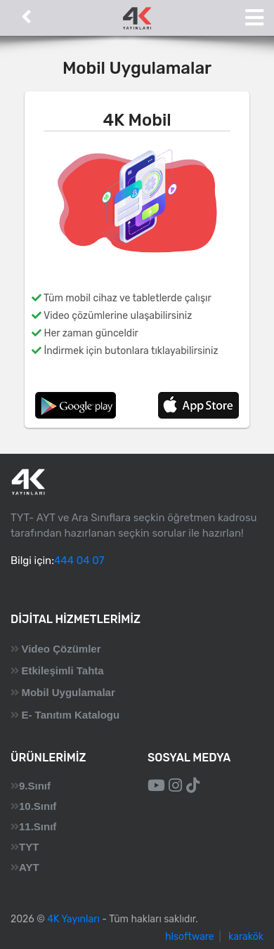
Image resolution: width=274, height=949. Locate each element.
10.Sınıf (37, 806)
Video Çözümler (60, 649)
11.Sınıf (37, 826)
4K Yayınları (73, 919)
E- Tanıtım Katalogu (70, 715)
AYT (29, 867)
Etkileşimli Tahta (62, 670)
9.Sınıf (35, 786)
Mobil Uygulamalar (68, 692)
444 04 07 (79, 560)
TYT (29, 847)
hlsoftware (189, 937)
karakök (245, 937)
